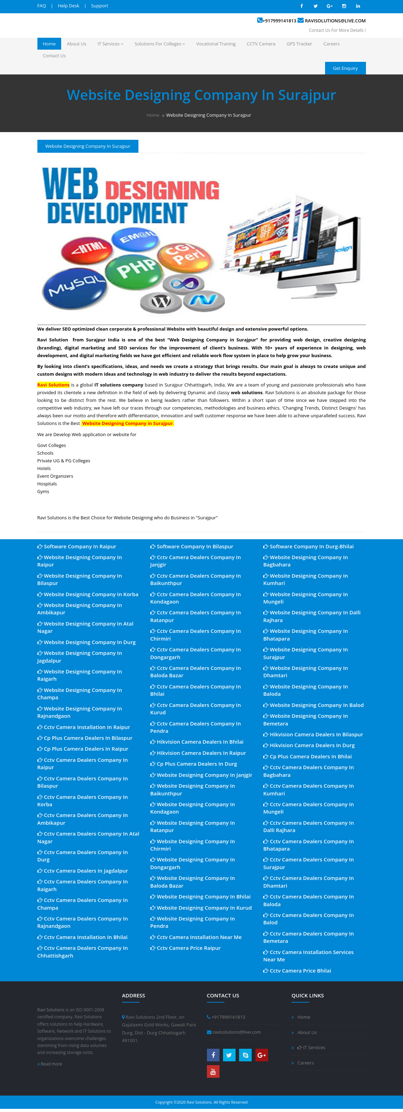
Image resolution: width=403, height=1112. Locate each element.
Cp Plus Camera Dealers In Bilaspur (84, 737)
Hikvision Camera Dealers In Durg (309, 745)
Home (49, 44)
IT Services (110, 44)
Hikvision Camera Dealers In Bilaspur (313, 734)
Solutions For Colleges (160, 44)
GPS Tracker (299, 44)
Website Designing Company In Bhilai (200, 896)
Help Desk (68, 5)
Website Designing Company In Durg (86, 641)
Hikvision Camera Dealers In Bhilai (197, 741)
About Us (76, 44)
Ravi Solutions (51, 1010)
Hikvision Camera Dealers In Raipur (198, 752)
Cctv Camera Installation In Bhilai (82, 936)
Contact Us (54, 55)
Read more (49, 1064)
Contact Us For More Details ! (337, 30)
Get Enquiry (345, 68)
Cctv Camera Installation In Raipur (83, 726)
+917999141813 (279, 20)
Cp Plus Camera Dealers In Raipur (83, 748)
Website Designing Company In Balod (313, 704)
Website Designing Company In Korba (88, 594)
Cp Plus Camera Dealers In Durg (193, 763)
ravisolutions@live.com (335, 20)
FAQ (41, 5)
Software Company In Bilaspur (191, 546)
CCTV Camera (261, 44)
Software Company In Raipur (76, 546)
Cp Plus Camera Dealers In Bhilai (307, 756)
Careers (331, 44)
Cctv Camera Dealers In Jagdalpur (82, 870)
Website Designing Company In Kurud (201, 907)
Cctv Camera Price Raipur (185, 947)
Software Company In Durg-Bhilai (308, 546)
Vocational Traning (216, 44)
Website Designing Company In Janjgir (201, 774)
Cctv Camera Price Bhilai (297, 970)
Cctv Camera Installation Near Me (196, 936)
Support (99, 5)
